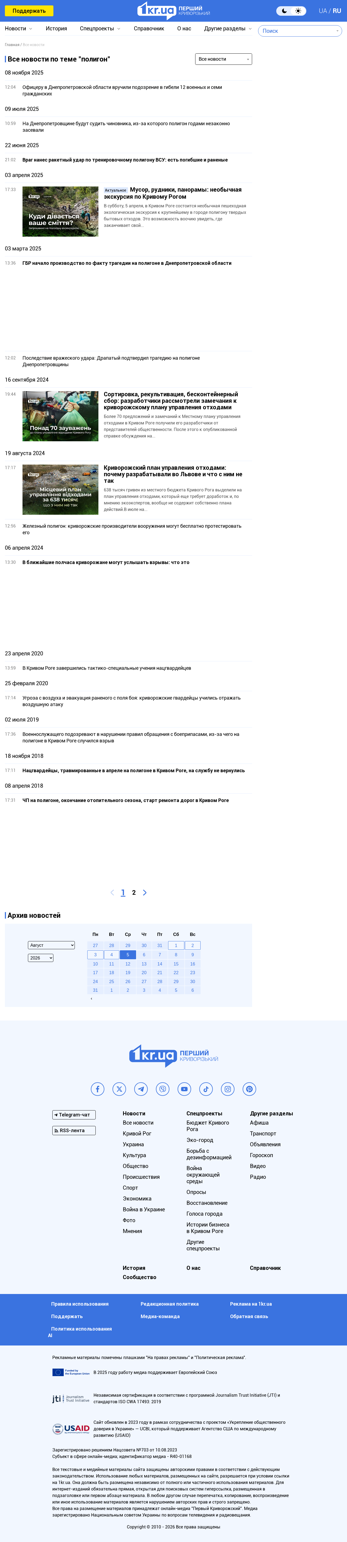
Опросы (196, 1192)
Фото (129, 1220)
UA (323, 11)
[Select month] (51, 945)
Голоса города (205, 1214)
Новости (15, 28)
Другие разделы (225, 28)
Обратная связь (249, 1316)
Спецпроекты (97, 28)
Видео (258, 1166)
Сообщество (139, 1277)
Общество (135, 1166)
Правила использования (80, 1304)
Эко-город (200, 1140)
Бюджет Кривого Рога (208, 1125)
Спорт (130, 1187)
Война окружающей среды (203, 1174)
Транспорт (263, 1133)
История (56, 28)
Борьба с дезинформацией (209, 1154)
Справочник (149, 28)
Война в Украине (144, 1209)
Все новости (138, 1122)
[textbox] (296, 30)
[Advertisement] (128, 309)
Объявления (265, 1144)
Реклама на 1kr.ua (251, 1304)
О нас (184, 28)
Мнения (132, 1231)
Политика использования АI (80, 1332)
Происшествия (141, 1177)
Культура (134, 1155)
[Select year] (40, 958)
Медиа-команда (160, 1316)
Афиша (259, 1122)
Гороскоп (261, 1155)
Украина (133, 1144)
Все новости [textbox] (212, 59)
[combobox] (296, 30)
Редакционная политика (170, 1304)
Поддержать (29, 11)
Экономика (137, 1198)
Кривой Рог (137, 1133)
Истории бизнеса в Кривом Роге (208, 1227)
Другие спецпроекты (203, 1245)
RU (337, 11)
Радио (258, 1177)
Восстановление (207, 1203)
